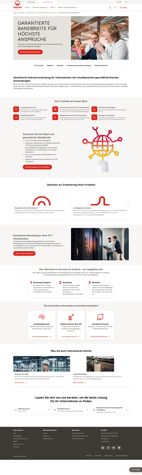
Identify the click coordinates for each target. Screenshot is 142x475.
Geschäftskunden (47, 2)
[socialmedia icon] (103, 448)
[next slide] (128, 205)
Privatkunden (31, 2)
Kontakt (119, 2)
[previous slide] (14, 205)
